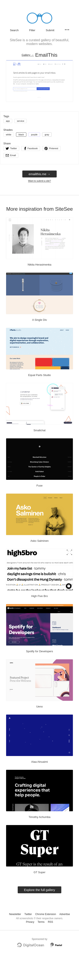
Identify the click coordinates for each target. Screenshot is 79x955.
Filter (32, 30)
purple (34, 134)
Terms (40, 921)
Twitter (28, 914)
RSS (50, 921)
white (8, 134)
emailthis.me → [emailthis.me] (39, 174)
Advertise (64, 914)
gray (47, 134)
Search (14, 30)
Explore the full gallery (39, 890)
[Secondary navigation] (67, 30)
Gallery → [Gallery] (28, 54)
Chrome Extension (45, 914)
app (8, 121)
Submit (50, 30)
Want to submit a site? (39, 181)
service (20, 121)
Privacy (30, 921)
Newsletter (15, 914)
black (21, 134)
